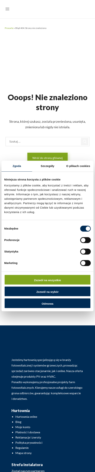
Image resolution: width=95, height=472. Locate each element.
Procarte (9, 28)
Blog (18, 422)
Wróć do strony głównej (47, 158)
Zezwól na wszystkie (47, 280)
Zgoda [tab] (17, 166)
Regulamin (22, 447)
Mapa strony (23, 453)
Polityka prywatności (28, 442)
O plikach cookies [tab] (78, 166)
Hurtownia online (26, 416)
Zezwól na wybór (47, 291)
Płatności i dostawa (27, 432)
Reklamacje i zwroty (28, 437)
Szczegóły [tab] (47, 166)
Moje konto (22, 427)
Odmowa (47, 303)
